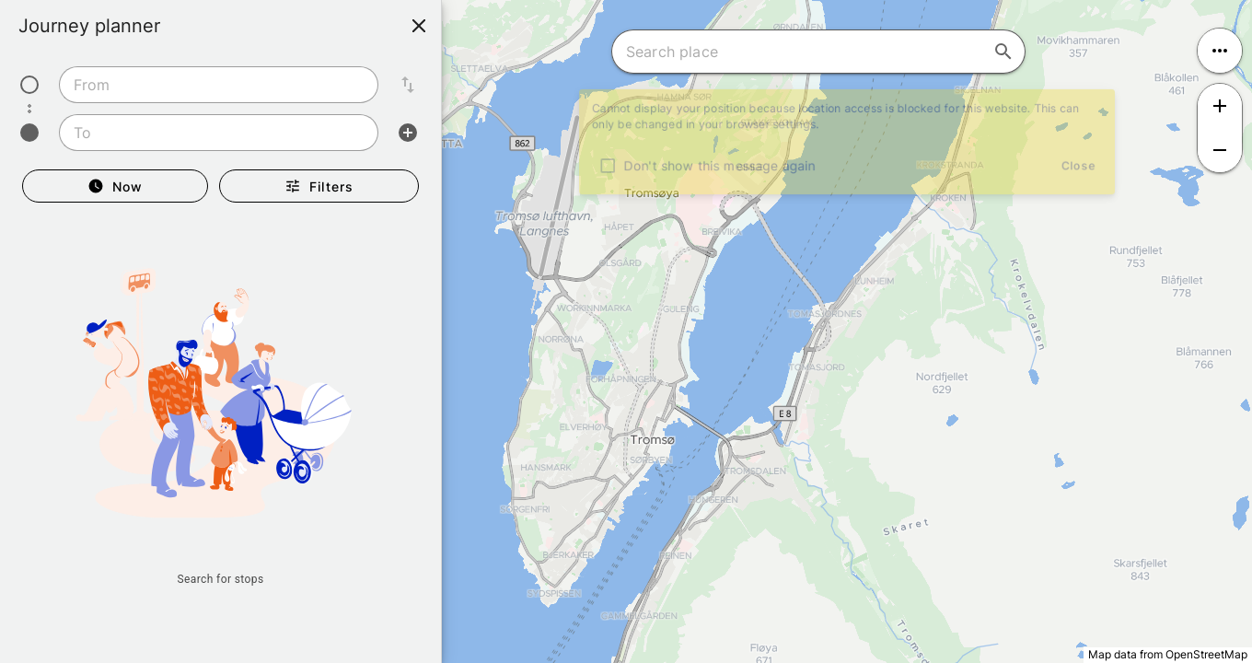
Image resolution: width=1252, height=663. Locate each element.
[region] (626, 331)
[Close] (419, 26)
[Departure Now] (115, 186)
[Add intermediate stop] (407, 132)
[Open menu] (1220, 51)
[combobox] (218, 84)
